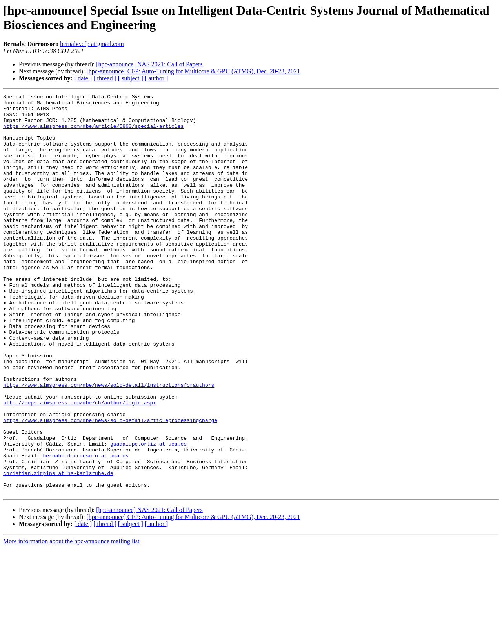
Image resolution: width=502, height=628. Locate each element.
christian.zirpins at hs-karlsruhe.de (58, 549)
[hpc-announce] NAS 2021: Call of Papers (149, 64)
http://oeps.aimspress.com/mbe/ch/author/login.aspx (79, 464)
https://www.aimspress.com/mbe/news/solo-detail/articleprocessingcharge (110, 486)
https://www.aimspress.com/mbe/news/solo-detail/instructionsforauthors (108, 443)
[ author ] (156, 78)
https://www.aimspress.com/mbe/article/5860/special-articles (93, 133)
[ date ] (83, 78)
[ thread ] (104, 78)
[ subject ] (130, 78)
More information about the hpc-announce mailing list (71, 621)
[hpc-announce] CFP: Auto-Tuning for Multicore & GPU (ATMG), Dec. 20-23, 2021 (193, 71)
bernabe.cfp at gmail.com (92, 43)
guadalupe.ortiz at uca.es (148, 514)
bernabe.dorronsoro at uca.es (85, 528)
